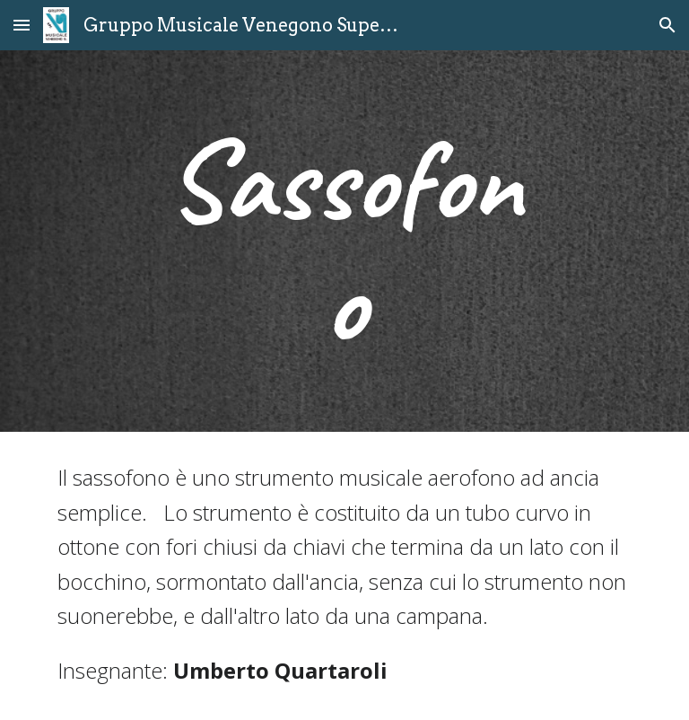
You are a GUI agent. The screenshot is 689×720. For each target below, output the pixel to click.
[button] (21, 24)
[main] (344, 241)
